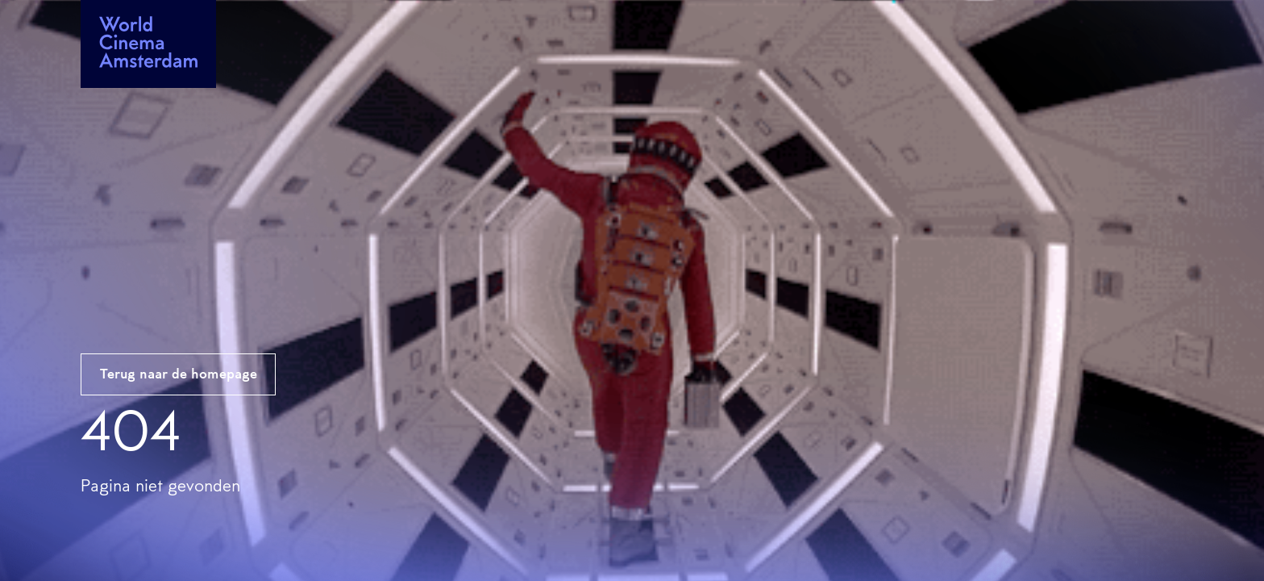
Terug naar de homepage (178, 375)
